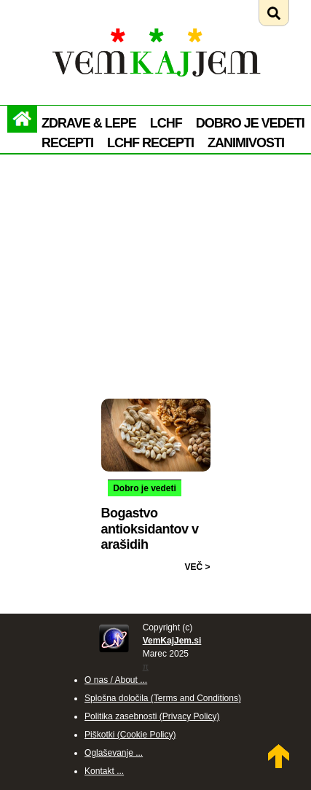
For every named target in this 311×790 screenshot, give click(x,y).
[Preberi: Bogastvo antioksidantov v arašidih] (156, 404)
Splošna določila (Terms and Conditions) (162, 698)
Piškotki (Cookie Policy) (130, 735)
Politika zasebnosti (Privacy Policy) (151, 716)
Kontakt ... (104, 771)
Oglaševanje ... (113, 753)
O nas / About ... (115, 680)
